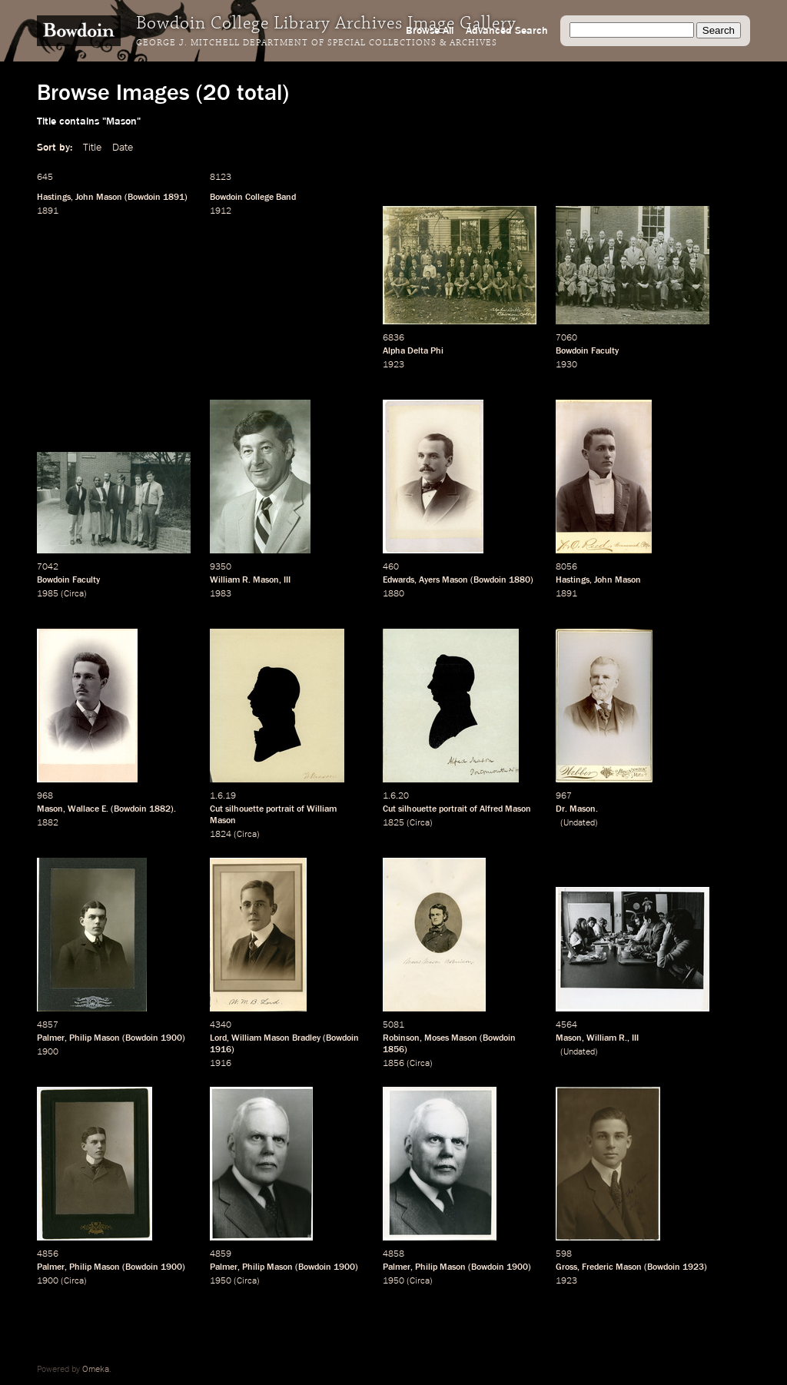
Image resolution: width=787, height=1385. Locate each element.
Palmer (51, 1038)
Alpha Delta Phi (413, 351)
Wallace (83, 809)
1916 (220, 1050)
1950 (220, 1281)
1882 (160, 809)
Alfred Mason (505, 809)
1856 (393, 1050)
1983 (220, 594)
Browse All (429, 30)
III (287, 580)
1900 (171, 1038)
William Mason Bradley (275, 1038)
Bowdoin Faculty (587, 351)
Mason (50, 809)
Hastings (54, 197)
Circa (74, 594)
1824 (220, 834)
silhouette (244, 809)
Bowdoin (144, 197)
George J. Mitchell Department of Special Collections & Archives (316, 43)
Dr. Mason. (577, 809)
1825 (393, 823)
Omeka (95, 1369)
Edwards (398, 580)
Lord (218, 1038)
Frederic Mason (612, 1267)
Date (122, 147)
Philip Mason (94, 1038)
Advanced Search (507, 30)
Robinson (401, 1038)
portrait (280, 809)
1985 (47, 594)
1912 (220, 211)
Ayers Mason (443, 580)
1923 (393, 365)
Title (92, 147)
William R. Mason (244, 580)
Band (286, 197)
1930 (566, 365)
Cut (216, 809)
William (601, 1038)
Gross (566, 1267)
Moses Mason (450, 1038)
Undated (579, 823)
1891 (173, 197)
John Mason (98, 197)
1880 (519, 580)
